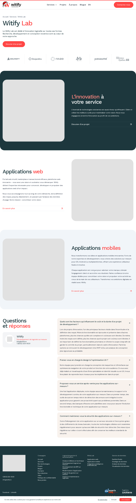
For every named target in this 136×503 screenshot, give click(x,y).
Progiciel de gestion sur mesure (70, 473)
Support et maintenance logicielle (71, 477)
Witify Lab (22, 17)
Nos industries (42, 473)
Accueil (6, 17)
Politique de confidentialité (47, 478)
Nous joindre (42, 480)
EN (89, 5)
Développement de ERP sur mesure (72, 467)
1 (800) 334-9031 (23, 343)
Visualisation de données (120, 466)
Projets (40, 466)
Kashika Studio (117, 459)
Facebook (6, 492)
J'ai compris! (125, 500)
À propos (41, 471)
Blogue (40, 468)
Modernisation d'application (72, 470)
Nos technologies (44, 464)
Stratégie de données (119, 461)
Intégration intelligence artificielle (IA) (95, 464)
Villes (39, 475)
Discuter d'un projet (14, 44)
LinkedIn (13, 492)
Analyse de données (119, 464)
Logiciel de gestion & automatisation (70, 456)
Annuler (114, 500)
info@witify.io (22, 341)
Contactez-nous (123, 5)
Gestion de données (119, 456)
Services (13, 17)
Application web (92, 459)
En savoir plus (102, 500)
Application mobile (93, 461)
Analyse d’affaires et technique (73, 461)
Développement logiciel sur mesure (72, 463)
